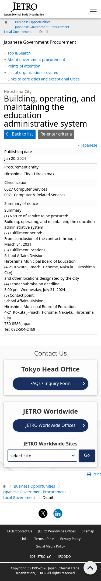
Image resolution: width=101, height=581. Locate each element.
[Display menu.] (93, 9)
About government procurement (36, 59)
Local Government (18, 31)
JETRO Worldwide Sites (50, 443)
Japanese (89, 145)
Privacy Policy (70, 538)
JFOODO (64, 556)
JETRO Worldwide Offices (50, 425)
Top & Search (19, 53)
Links (24, 538)
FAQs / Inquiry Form (50, 383)
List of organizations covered (33, 72)
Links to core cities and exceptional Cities (43, 79)
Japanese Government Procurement (42, 27)
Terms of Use (44, 538)
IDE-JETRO (41, 556)
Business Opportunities (32, 22)
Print (96, 474)
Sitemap (88, 531)
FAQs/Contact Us (19, 531)
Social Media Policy (50, 546)
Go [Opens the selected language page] (87, 455)
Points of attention (24, 66)
